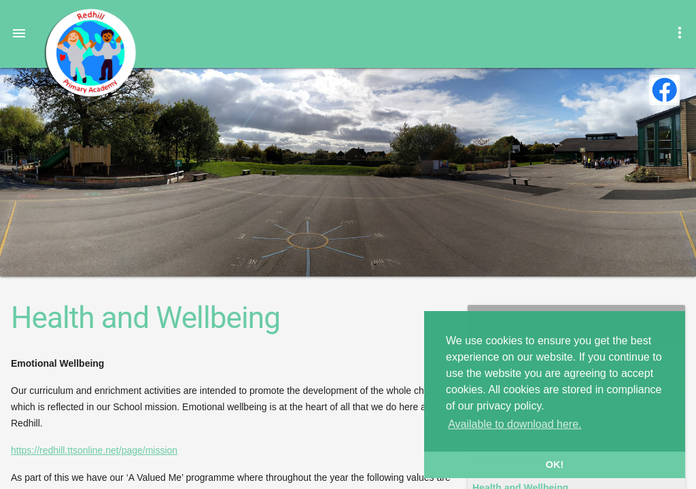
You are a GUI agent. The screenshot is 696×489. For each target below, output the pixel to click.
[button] (19, 32)
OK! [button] (554, 464)
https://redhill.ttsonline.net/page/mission (94, 450)
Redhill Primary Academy (89, 53)
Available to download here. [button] (514, 424)
